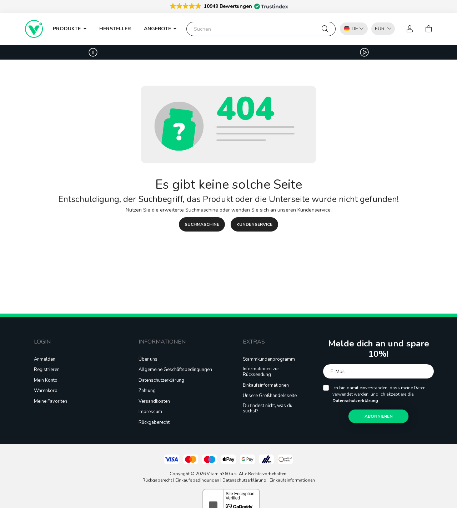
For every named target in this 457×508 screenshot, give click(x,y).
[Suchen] (261, 29)
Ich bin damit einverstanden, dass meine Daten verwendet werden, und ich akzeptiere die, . (379, 394)
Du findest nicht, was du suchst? (267, 408)
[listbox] (381, 28)
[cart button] (428, 29)
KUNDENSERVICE (254, 224)
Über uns (148, 359)
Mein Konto (45, 380)
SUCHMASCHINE (202, 224)
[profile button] (410, 29)
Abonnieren (379, 416)
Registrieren (47, 370)
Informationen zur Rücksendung (261, 371)
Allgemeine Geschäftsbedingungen (175, 370)
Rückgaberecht (154, 423)
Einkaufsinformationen (266, 385)
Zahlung (147, 391)
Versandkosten (154, 402)
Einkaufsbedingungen (197, 480)
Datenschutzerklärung (161, 380)
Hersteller (115, 28)
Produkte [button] (67, 28)
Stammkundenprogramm (269, 359)
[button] (228, 6)
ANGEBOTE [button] (158, 28)
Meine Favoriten (50, 402)
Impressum (150, 412)
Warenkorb (45, 391)
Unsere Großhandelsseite (270, 396)
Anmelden (44, 359)
